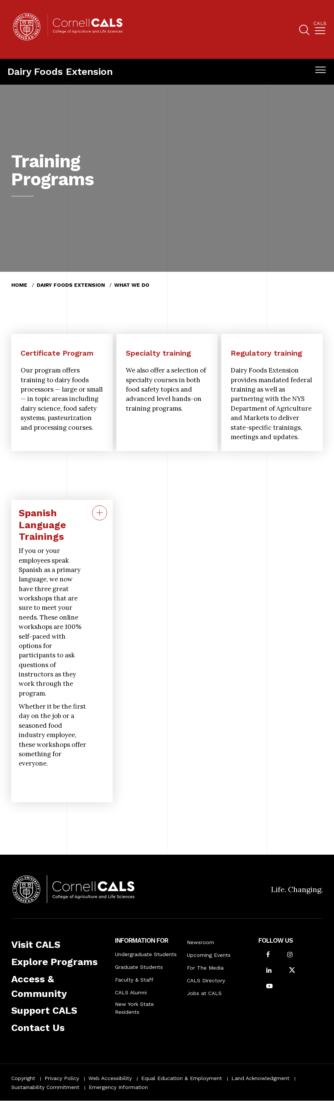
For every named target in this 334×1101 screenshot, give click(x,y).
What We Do (131, 285)
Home (19, 285)
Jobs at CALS (204, 993)
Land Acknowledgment (260, 1078)
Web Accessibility (110, 1078)
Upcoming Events (209, 955)
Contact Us (38, 1027)
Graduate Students (139, 967)
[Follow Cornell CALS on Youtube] (269, 986)
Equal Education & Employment (181, 1078)
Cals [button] (320, 23)
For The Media (205, 968)
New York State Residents (134, 1008)
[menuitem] (320, 29)
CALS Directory (206, 980)
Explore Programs (54, 961)
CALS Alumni (131, 992)
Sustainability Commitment (45, 1087)
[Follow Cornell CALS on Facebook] (268, 955)
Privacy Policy (62, 1078)
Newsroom (200, 942)
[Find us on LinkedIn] (269, 971)
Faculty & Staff (134, 980)
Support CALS (44, 1010)
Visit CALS (35, 944)
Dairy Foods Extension (60, 71)
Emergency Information (118, 1087)
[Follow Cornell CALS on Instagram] (290, 955)
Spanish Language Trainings (42, 524)
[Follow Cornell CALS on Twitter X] (292, 971)
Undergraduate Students (146, 954)
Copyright (23, 1078)
